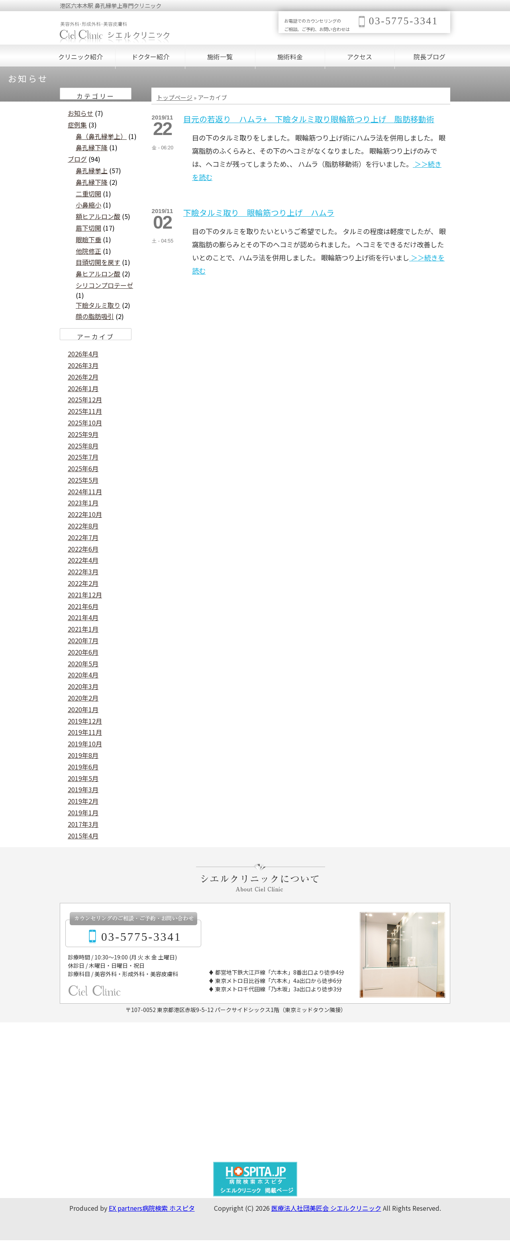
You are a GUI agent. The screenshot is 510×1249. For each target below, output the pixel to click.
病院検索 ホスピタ (168, 1208)
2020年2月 (83, 698)
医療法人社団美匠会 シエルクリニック (326, 1208)
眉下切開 (88, 228)
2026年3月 (83, 365)
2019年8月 (83, 755)
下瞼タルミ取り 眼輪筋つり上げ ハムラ (258, 212)
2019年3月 (83, 789)
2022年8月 (83, 526)
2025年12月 (85, 399)
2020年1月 (83, 709)
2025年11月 (85, 411)
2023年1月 (83, 502)
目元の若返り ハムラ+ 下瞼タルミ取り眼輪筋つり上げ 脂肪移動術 (308, 119)
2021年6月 (83, 606)
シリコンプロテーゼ (104, 285)
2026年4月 (83, 353)
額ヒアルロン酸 (98, 216)
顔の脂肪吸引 (95, 316)
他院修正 (88, 251)
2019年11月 (85, 732)
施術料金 (290, 56)
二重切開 (88, 193)
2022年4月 (83, 560)
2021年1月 (83, 629)
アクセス (359, 56)
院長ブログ (429, 56)
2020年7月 (83, 640)
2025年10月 (85, 422)
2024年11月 (85, 491)
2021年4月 (83, 617)
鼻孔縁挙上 (92, 170)
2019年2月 (83, 801)
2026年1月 (83, 388)
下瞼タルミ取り (98, 305)
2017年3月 (83, 824)
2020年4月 (83, 674)
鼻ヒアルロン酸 (98, 273)
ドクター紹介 (150, 56)
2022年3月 (83, 571)
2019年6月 (83, 766)
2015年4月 (83, 835)
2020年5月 (83, 663)
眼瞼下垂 (88, 239)
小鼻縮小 (88, 204)
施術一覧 (220, 56)
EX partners (125, 1208)
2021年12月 (85, 594)
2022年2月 (83, 583)
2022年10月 (85, 514)
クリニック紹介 (80, 56)
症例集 (77, 124)
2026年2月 (83, 377)
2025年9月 (83, 434)
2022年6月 (83, 549)
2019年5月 (83, 778)
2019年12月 (85, 721)
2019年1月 (83, 812)
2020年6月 (83, 652)
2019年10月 (85, 743)
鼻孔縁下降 (92, 147)
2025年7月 (83, 457)
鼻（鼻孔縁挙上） (101, 136)
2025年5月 (83, 480)
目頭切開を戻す (98, 262)
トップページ (174, 97)
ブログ (77, 159)
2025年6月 (83, 468)
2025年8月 (83, 445)
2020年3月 (83, 686)
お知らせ (80, 113)
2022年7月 (83, 537)
